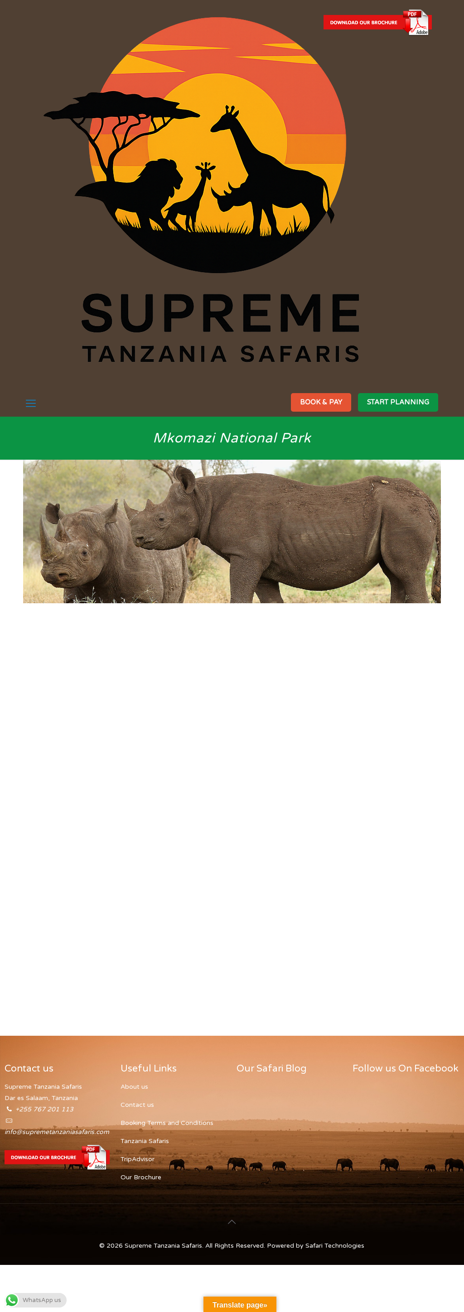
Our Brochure (141, 1177)
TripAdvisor (138, 1159)
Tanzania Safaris (145, 1141)
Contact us (137, 1105)
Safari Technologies (334, 1246)
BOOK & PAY (321, 402)
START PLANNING (398, 402)
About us (134, 1087)
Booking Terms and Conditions (167, 1123)
